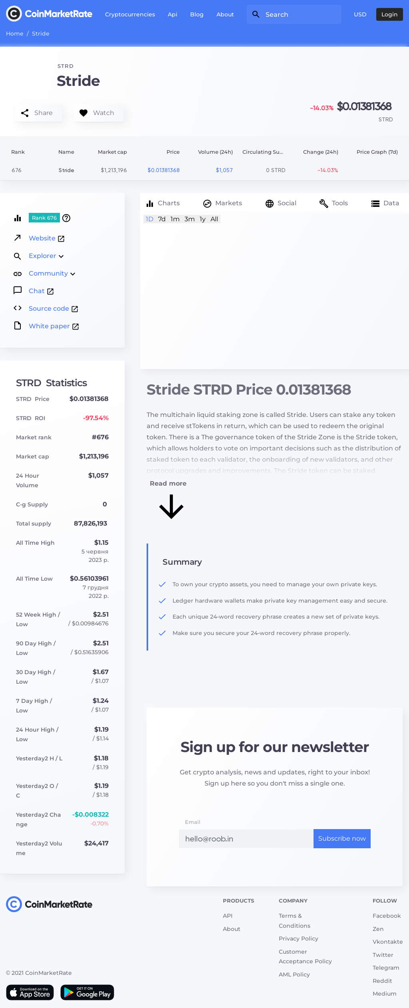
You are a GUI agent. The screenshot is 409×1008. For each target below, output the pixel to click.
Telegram (386, 967)
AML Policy (294, 974)
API (227, 915)
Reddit (382, 980)
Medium (385, 993)
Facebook (387, 915)
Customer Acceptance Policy (305, 956)
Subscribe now (342, 838)
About (225, 14)
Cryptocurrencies (130, 14)
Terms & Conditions (294, 920)
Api (172, 14)
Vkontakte (388, 941)
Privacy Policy (298, 938)
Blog (197, 14)
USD (360, 14)
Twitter (383, 954)
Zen (378, 929)
